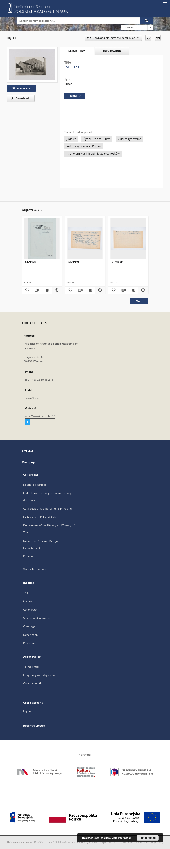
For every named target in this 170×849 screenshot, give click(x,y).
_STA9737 (30, 262)
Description (30, 635)
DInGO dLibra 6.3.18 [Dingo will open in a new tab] (47, 842)
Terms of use (31, 667)
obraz (68, 84)
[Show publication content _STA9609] (133, 290)
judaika (71, 139)
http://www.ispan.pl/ (40, 416)
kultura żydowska (129, 139)
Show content (21, 88)
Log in (27, 711)
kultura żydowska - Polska (84, 146)
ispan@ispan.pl (34, 398)
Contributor (30, 609)
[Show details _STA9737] (56, 290)
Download (19, 98)
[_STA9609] (128, 238)
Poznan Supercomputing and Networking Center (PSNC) (126, 842)
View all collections (35, 569)
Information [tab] (112, 50)
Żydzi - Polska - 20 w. (97, 139)
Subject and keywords (36, 618)
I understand (148, 837)
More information (121, 838)
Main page (29, 462)
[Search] (146, 20)
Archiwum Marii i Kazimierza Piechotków (93, 153)
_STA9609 (116, 262)
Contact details (32, 683)
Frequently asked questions (40, 675)
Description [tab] (76, 50)
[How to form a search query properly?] (150, 27)
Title (26, 593)
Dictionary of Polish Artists (39, 517)
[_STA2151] (32, 64)
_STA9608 (73, 262)
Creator (28, 601)
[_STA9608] (85, 238)
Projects (28, 556)
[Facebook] (27, 422)
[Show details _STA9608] (99, 290)
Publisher (29, 643)
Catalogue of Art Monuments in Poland (47, 508)
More (139, 301)
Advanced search (134, 27)
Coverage (29, 626)
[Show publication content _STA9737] (47, 290)
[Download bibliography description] (37, 290)
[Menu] (165, 3)
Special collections (34, 485)
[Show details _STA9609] (142, 290)
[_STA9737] (41, 238)
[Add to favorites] (148, 38)
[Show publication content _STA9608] (90, 290)
